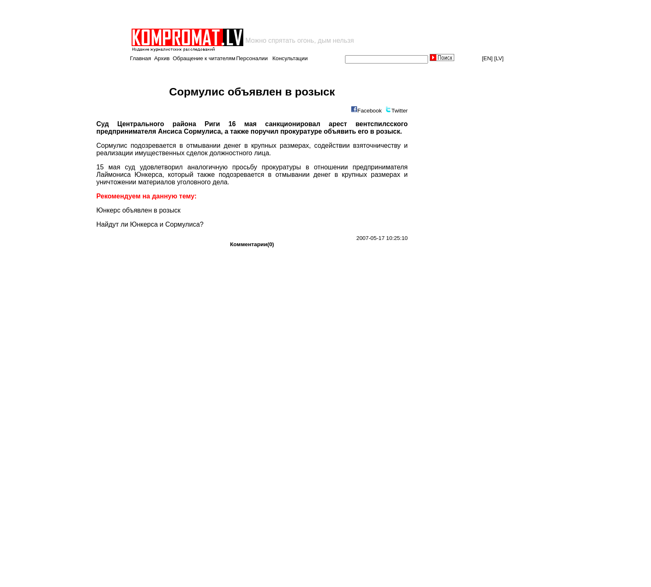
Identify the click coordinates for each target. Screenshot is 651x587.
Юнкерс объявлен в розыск (138, 210)
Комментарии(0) (252, 244)
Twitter (400, 111)
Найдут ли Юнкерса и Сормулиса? (149, 224)
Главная (140, 58)
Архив (161, 58)
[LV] (499, 58)
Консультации (290, 58)
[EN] (487, 58)
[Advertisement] (227, 14)
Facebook (369, 111)
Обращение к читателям (204, 58)
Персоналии (252, 58)
